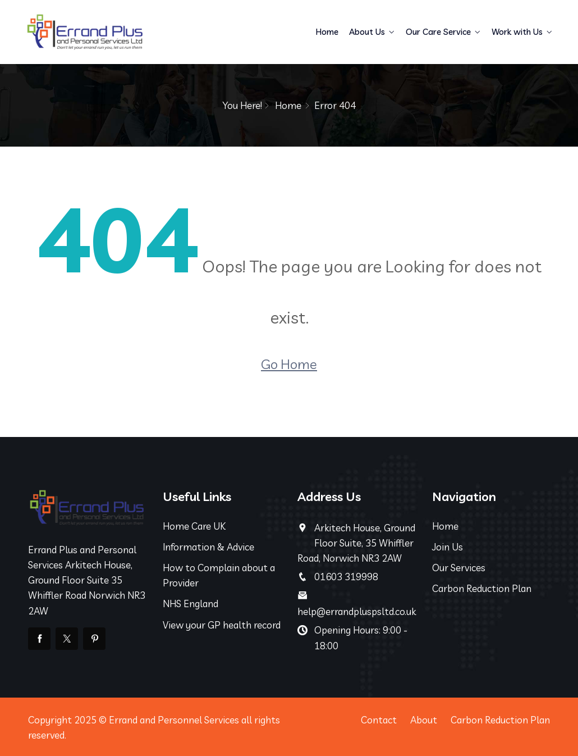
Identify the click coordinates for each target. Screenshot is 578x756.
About (423, 720)
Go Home (289, 364)
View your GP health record (222, 625)
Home (327, 31)
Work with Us (517, 31)
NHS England (190, 603)
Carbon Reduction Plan (481, 588)
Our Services (458, 567)
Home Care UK (194, 526)
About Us (367, 31)
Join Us (447, 547)
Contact (379, 720)
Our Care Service (438, 31)
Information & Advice (208, 547)
